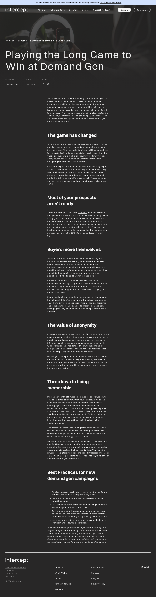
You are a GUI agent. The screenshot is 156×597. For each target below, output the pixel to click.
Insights (86, 10)
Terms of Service (63, 584)
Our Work (73, 10)
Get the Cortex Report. (110, 2)
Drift (90, 178)
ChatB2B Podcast (101, 10)
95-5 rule (82, 212)
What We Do (56, 10)
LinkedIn (145, 567)
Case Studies (97, 567)
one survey (66, 144)
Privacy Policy (98, 584)
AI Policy (59, 589)
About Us (42, 10)
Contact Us (142, 10)
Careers (124, 10)
